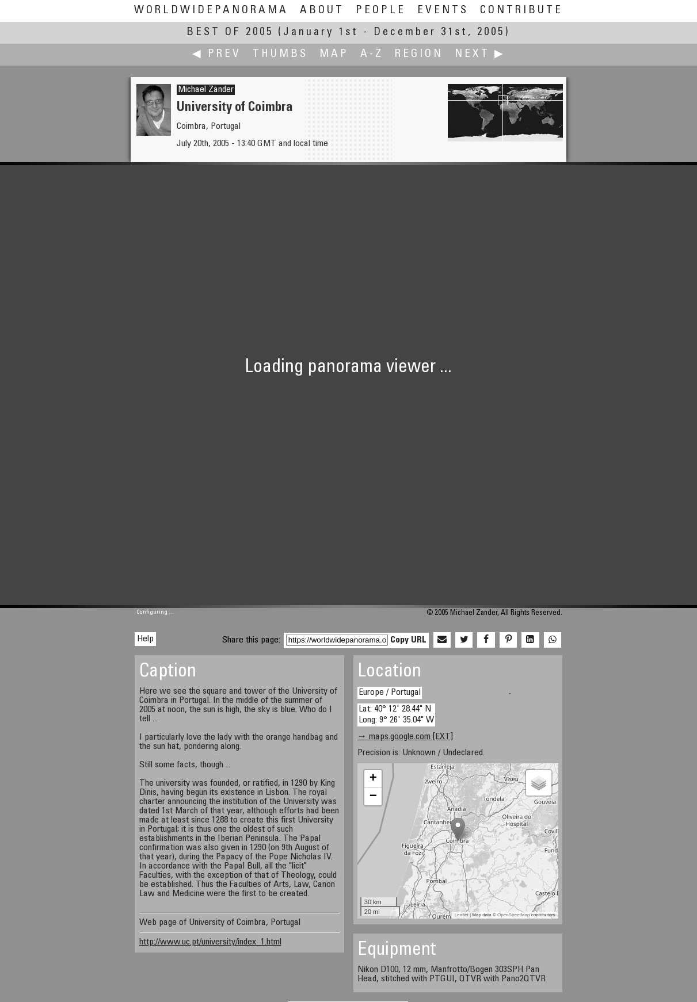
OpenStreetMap (513, 914)
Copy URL (408, 640)
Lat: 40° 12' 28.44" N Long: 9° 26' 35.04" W (396, 715)
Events (443, 10)
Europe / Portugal (390, 692)
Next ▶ (480, 54)
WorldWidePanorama (211, 10)
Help (145, 639)
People (381, 10)
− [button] (373, 796)
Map (334, 54)
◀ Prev (216, 54)
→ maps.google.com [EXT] (405, 736)
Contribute (521, 10)
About (322, 10)
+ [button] (373, 778)
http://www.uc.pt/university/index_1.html (210, 942)
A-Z (371, 54)
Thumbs (280, 54)
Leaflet (462, 914)
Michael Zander (206, 89)
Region (419, 54)
